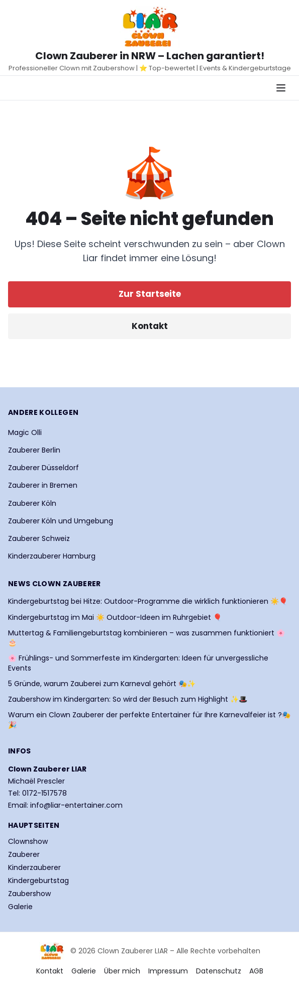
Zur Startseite (150, 294)
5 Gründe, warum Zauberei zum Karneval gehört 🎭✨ (101, 684)
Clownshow (28, 841)
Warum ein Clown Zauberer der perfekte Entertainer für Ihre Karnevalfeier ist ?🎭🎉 (149, 719)
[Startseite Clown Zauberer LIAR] (150, 27)
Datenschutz (218, 971)
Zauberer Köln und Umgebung (60, 521)
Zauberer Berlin (34, 450)
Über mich (122, 971)
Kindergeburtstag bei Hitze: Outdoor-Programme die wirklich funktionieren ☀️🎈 (147, 601)
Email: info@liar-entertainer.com (65, 805)
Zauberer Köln (32, 503)
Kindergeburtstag (38, 880)
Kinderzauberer (34, 867)
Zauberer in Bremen (42, 485)
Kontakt (150, 326)
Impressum (168, 971)
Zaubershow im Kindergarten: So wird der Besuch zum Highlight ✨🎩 (127, 699)
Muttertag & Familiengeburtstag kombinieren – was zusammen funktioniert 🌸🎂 (146, 637)
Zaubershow (29, 894)
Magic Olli (25, 432)
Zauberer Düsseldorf (43, 468)
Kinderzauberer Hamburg (51, 556)
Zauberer (24, 854)
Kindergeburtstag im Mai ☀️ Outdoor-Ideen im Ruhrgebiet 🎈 (115, 617)
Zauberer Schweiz (39, 538)
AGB (256, 971)
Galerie (20, 907)
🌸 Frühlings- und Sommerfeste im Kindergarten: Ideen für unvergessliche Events (138, 663)
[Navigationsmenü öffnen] (281, 88)
